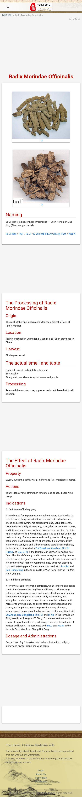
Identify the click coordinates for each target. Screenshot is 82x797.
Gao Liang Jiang (14, 570)
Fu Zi (49, 625)
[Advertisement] (41, 47)
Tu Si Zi (39, 614)
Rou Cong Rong (25, 614)
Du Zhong (11, 614)
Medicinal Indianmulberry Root (49, 233)
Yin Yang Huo (42, 548)
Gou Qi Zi (23, 551)
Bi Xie (51, 614)
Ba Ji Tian (11, 233)
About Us (41, 774)
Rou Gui (65, 566)
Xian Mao (56, 548)
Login (41, 770)
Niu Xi (61, 625)
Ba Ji (28, 233)
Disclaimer (41, 781)
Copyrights (41, 777)
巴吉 (21, 233)
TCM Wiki (7, 15)
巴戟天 (72, 233)
